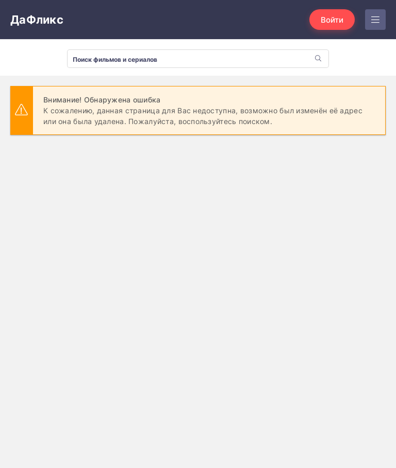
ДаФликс (36, 19)
